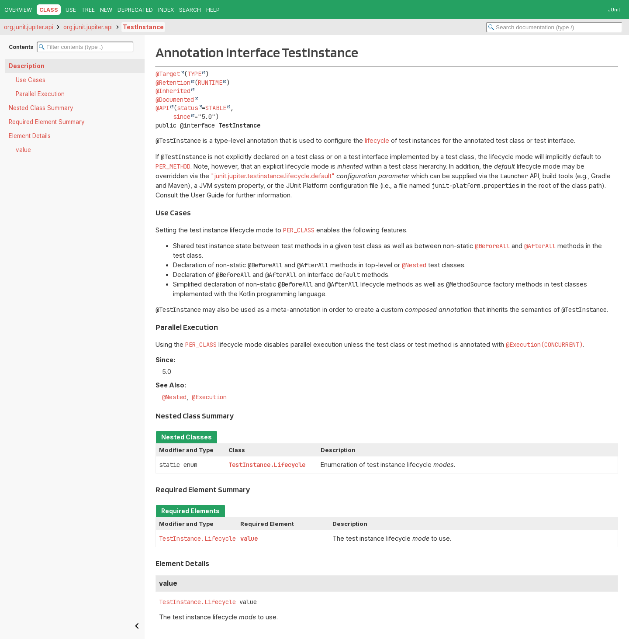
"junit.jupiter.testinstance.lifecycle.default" (273, 176)
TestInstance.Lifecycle (266, 465)
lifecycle (377, 140)
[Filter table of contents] (85, 46)
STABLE (215, 108)
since (181, 117)
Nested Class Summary (41, 107)
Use (71, 10)
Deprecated (135, 10)
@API (162, 108)
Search (190, 10)
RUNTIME (210, 82)
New (106, 10)
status (187, 108)
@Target (168, 74)
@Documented (175, 100)
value (23, 149)
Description (27, 65)
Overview (18, 10)
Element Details (30, 135)
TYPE (194, 74)
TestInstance (143, 27)
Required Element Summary (47, 121)
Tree (88, 10)
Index (166, 10)
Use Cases (30, 79)
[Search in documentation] (554, 27)
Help (213, 10)
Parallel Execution (40, 93)
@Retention (173, 82)
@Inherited (173, 91)
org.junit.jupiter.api (28, 27)
